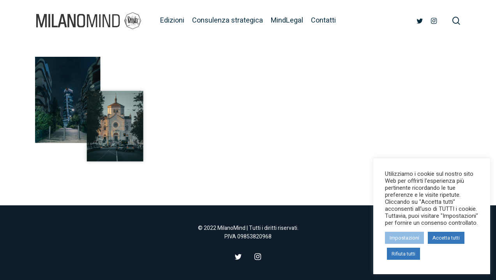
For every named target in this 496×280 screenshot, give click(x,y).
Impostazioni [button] (404, 238)
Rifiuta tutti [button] (403, 253)
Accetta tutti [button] (446, 238)
